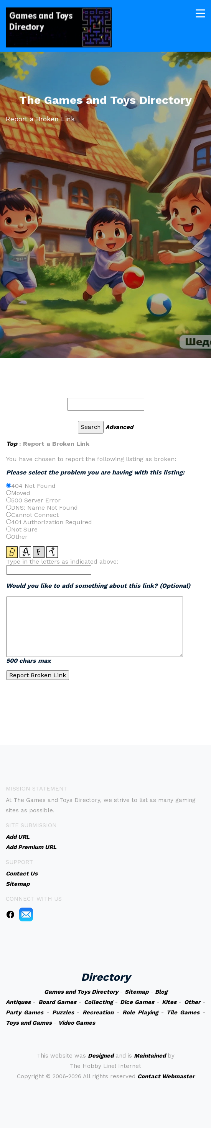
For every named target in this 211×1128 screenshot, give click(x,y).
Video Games (76, 1022)
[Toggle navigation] (200, 12)
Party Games (24, 1012)
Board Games (57, 1002)
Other (192, 1002)
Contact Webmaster (166, 1076)
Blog (161, 991)
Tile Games (182, 1012)
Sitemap (136, 991)
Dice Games (137, 1002)
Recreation (98, 1012)
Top (11, 443)
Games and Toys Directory (81, 991)
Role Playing (140, 1012)
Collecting (98, 1002)
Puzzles (63, 1012)
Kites (169, 1002)
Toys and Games (29, 1022)
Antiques (18, 1002)
